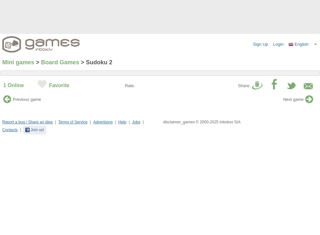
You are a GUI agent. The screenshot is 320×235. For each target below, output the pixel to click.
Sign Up (260, 44)
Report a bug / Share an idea (27, 122)
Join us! (34, 130)
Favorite (59, 85)
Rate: (130, 85)
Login (278, 44)
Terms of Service (73, 122)
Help (122, 122)
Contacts (10, 130)
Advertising (102, 122)
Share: (244, 85)
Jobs (136, 122)
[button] (303, 44)
